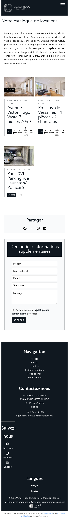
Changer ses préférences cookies (48, 502)
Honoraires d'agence (17, 502)
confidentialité (47, 513)
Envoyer (19, 320)
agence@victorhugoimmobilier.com (34, 415)
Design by (35, 506)
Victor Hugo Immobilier (35, 395)
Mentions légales (52, 498)
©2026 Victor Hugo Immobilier (24, 498)
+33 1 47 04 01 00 (34, 412)
